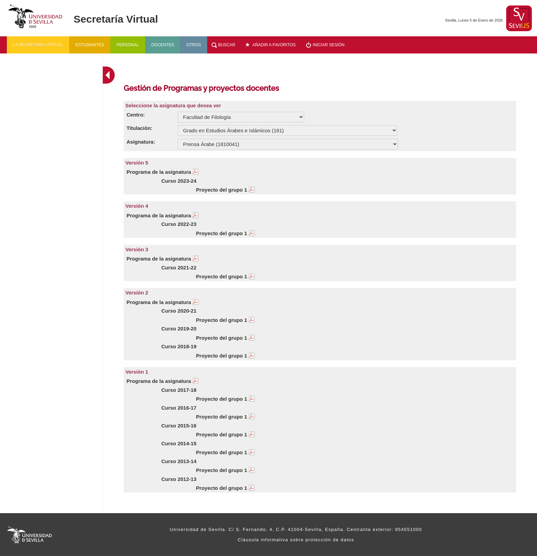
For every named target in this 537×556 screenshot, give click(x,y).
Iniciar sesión (329, 45)
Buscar (226, 45)
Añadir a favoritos (274, 45)
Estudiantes (89, 45)
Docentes (162, 45)
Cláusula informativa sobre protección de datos (296, 539)
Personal (127, 45)
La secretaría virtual (38, 45)
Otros (193, 45)
